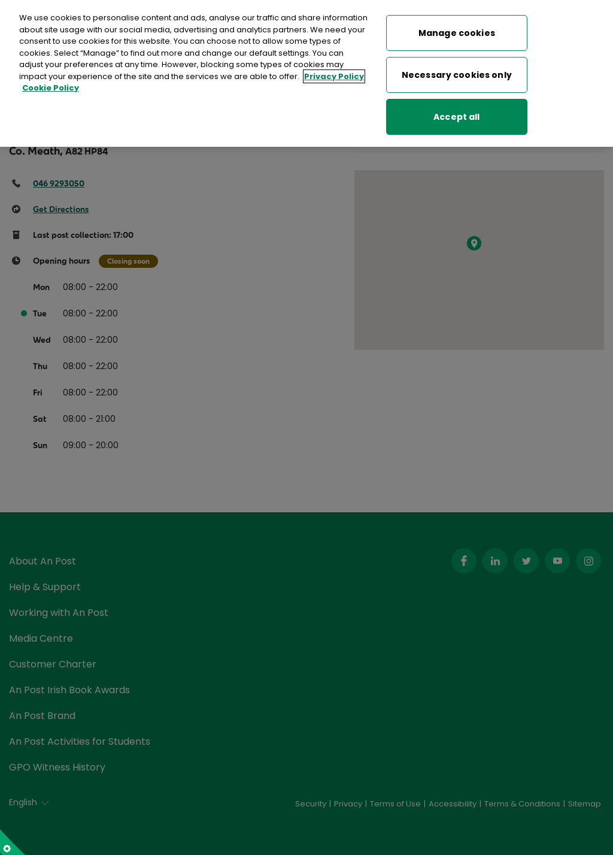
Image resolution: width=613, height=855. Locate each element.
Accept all (456, 117)
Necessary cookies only (457, 75)
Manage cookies (456, 33)
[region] (306, 73)
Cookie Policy (50, 87)
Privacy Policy (334, 76)
